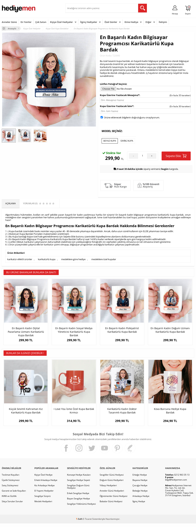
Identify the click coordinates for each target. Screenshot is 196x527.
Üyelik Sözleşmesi (11, 483)
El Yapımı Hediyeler (44, 494)
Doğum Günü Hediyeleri (111, 483)
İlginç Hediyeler (88, 22)
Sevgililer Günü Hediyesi (112, 478)
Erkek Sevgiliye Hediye (78, 496)
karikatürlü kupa (46, 259)
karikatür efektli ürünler (19, 259)
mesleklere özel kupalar (103, 259)
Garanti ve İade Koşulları (14, 494)
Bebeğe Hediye (140, 494)
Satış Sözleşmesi (10, 488)
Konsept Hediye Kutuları (79, 478)
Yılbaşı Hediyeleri (108, 488)
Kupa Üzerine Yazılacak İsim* (116, 106)
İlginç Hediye (138, 504)
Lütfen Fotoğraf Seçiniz (113, 84)
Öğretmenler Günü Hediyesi (113, 499)
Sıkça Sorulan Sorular (12, 504)
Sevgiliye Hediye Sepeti (78, 483)
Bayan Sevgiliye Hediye (78, 502)
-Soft (79, 522)
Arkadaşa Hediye (140, 499)
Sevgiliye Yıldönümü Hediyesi (81, 507)
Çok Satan (40, 22)
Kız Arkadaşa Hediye (44, 488)
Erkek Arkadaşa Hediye (45, 483)
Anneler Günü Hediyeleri (112, 494)
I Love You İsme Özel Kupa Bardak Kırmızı (74, 414)
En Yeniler (26, 22)
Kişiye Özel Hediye (43, 478)
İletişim (163, 22)
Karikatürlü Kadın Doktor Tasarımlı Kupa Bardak (122, 414)
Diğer (148, 22)
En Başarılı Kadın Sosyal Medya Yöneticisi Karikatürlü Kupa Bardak (73, 331)
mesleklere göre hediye (73, 259)
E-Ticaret (87, 522)
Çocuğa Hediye (139, 488)
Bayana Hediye (139, 483)
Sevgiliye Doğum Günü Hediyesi (78, 490)
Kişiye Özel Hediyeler (61, 22)
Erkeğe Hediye (139, 478)
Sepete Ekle (176, 156)
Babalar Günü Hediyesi (111, 504)
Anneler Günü (9, 22)
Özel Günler (110, 22)
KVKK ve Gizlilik (9, 499)
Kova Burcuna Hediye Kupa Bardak (170, 414)
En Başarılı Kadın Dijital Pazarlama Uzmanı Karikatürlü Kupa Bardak (26, 331)
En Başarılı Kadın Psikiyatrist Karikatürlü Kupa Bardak (122, 329)
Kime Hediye (131, 22)
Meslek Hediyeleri (43, 504)
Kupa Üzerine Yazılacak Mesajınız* (119, 95)
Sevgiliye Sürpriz (42, 499)
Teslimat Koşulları (10, 478)
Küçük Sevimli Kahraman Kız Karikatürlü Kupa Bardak (26, 414)
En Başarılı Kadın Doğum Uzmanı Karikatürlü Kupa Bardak (170, 329)
